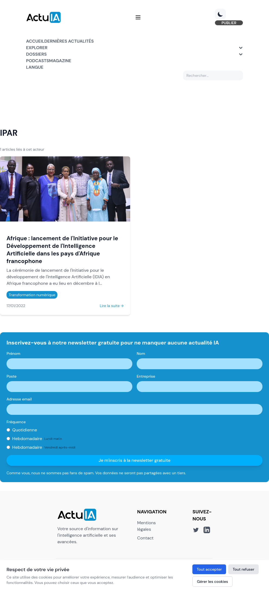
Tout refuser (243, 569)
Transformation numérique (32, 294)
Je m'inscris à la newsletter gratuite (135, 460)
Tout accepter (209, 569)
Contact (145, 538)
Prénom (13, 353)
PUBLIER (228, 22)
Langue (34, 67)
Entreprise (146, 376)
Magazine (60, 61)
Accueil (35, 41)
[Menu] (138, 17)
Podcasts (37, 61)
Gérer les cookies (212, 581)
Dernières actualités (69, 41)
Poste (12, 376)
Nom (141, 353)
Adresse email (19, 399)
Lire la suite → (112, 305)
